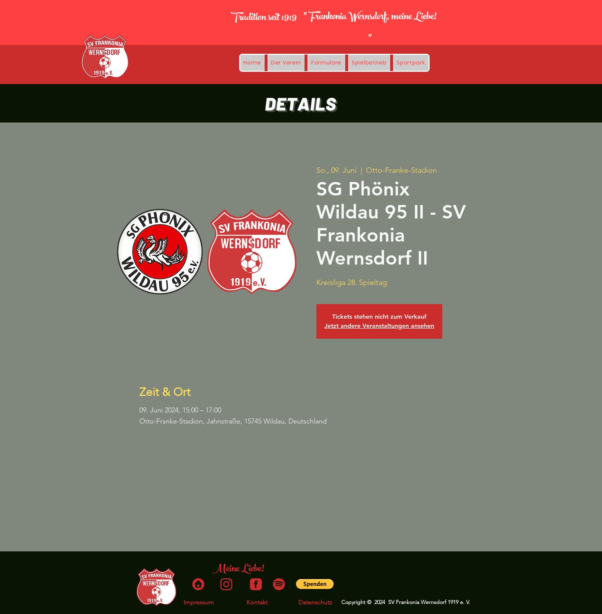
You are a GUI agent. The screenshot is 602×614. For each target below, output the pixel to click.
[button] (369, 63)
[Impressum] (198, 602)
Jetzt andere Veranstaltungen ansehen (379, 325)
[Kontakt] (257, 602)
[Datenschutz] (315, 602)
